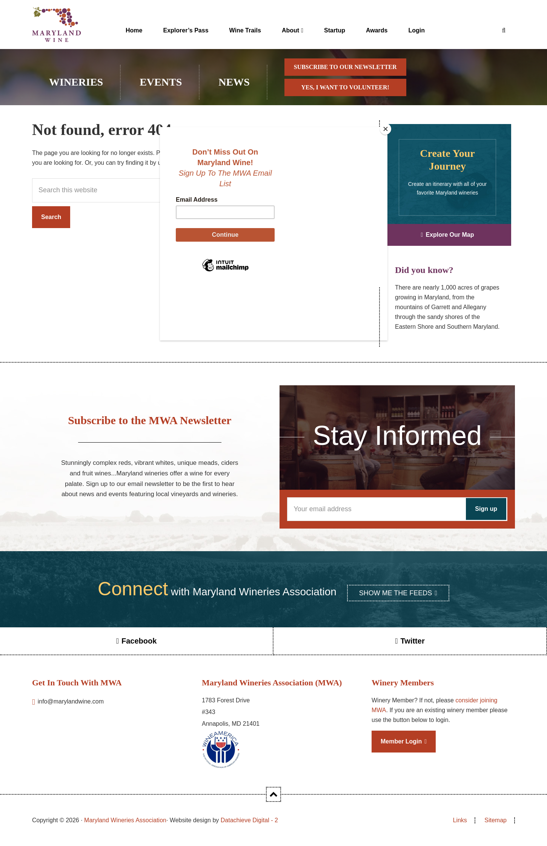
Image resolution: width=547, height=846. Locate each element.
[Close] (385, 129)
